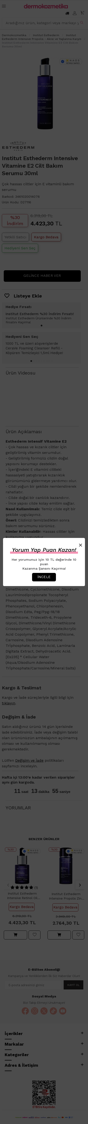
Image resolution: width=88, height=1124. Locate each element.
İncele (44, 577)
